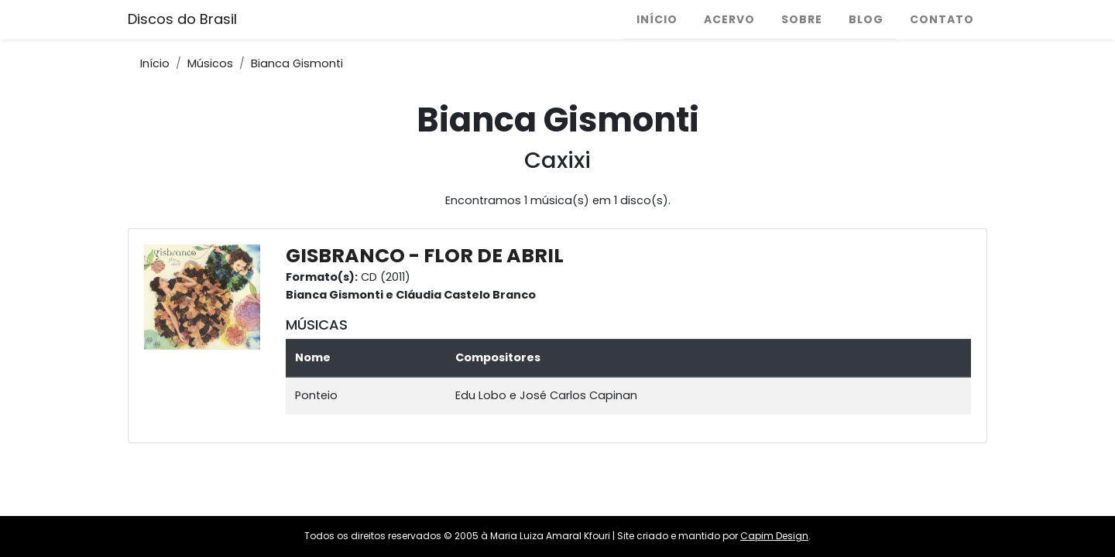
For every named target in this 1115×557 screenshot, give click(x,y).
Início (657, 19)
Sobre (801, 19)
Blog (866, 19)
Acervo (729, 19)
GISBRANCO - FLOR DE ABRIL (425, 255)
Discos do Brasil (182, 19)
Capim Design (774, 535)
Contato (942, 19)
